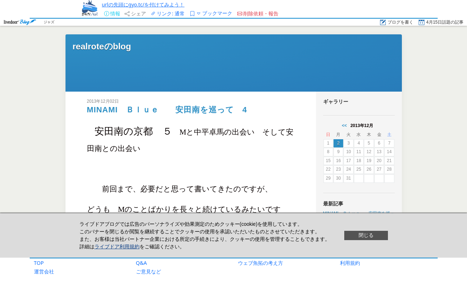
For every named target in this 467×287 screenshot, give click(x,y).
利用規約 (350, 262)
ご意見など (148, 271)
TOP (39, 262)
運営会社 (44, 271)
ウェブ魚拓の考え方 (260, 262)
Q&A (141, 262)
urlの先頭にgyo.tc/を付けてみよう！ (143, 4)
